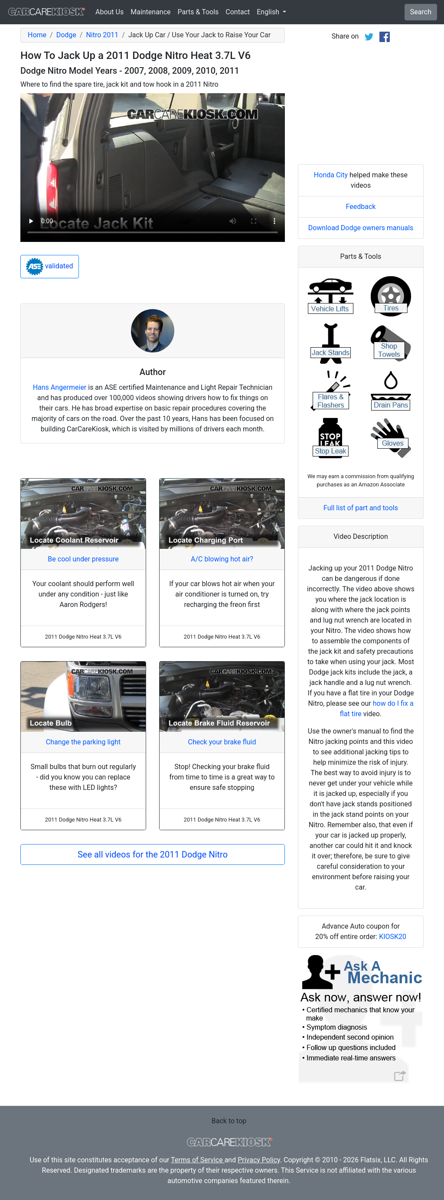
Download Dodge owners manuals (361, 228)
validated (49, 266)
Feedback (361, 206)
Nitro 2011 (102, 35)
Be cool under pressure (83, 559)
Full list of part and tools (360, 508)
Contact (237, 12)
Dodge (66, 35)
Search (420, 12)
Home (37, 35)
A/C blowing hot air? (222, 559)
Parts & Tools (198, 12)
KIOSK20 (392, 937)
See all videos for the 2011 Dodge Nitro (153, 854)
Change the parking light (83, 742)
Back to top (229, 1121)
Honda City (331, 175)
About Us (109, 12)
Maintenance (150, 12)
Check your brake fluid (222, 742)
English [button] (269, 12)
